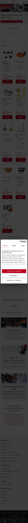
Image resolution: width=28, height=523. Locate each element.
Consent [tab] (5, 245)
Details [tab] (14, 245)
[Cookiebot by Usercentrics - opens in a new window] (20, 242)
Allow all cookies (14, 271)
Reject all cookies (14, 280)
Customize (14, 275)
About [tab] (23, 245)
